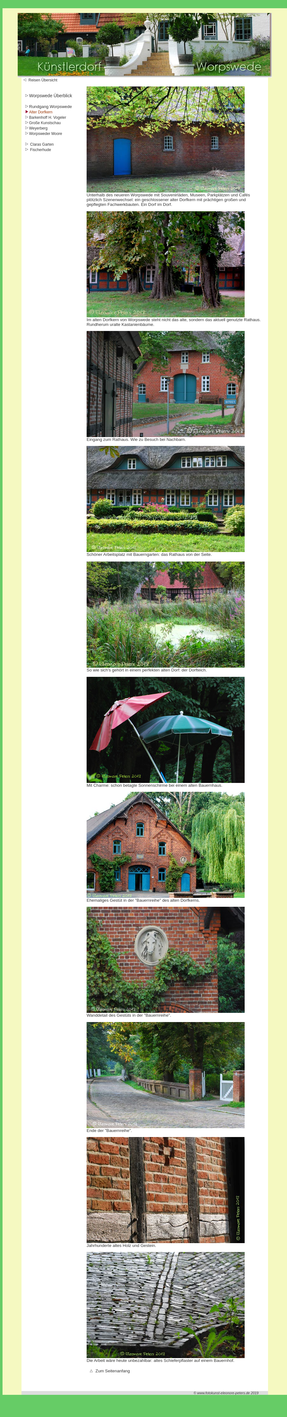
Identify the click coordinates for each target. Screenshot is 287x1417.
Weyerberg (38, 128)
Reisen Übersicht (40, 80)
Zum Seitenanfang (109, 1371)
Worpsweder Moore (45, 133)
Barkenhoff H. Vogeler (47, 117)
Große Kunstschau (45, 123)
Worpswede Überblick (50, 95)
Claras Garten (41, 144)
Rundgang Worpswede (50, 106)
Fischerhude (40, 150)
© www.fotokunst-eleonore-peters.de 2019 (226, 1393)
